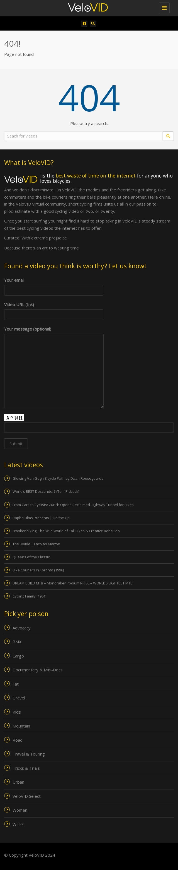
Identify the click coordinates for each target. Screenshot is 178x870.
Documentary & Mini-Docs (38, 669)
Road (18, 740)
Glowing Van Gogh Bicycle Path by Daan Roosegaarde (58, 478)
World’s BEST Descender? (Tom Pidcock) (46, 491)
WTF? (18, 824)
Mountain (21, 726)
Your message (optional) (54, 332)
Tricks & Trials (26, 768)
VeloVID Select (27, 796)
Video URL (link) (53, 310)
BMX (17, 641)
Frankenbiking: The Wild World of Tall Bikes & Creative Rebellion (66, 530)
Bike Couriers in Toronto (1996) (38, 570)
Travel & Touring (29, 754)
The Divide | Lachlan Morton (36, 543)
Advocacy (22, 628)
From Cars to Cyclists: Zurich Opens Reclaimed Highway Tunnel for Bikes (73, 504)
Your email (53, 285)
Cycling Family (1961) (29, 596)
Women (20, 810)
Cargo (18, 656)
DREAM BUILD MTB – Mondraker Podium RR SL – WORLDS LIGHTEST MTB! (73, 583)
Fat (16, 684)
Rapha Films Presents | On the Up (41, 517)
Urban (18, 782)
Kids (17, 712)
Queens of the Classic (31, 556)
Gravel (19, 698)
